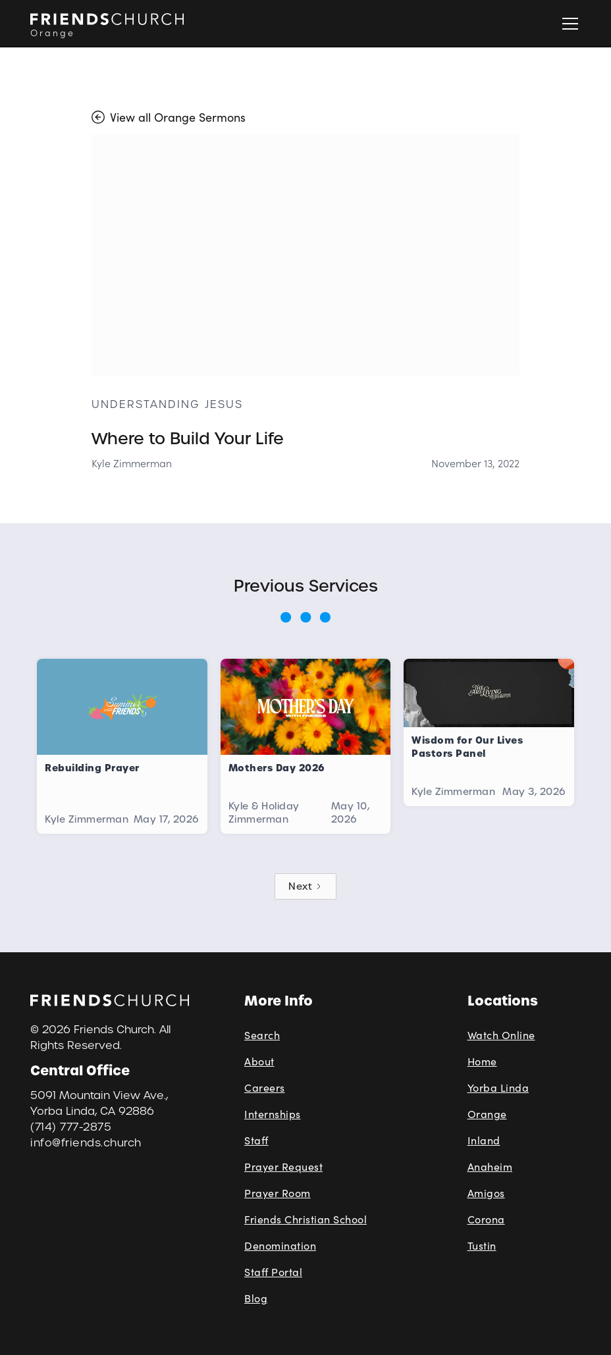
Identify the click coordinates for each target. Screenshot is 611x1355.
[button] (567, 23)
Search (262, 1035)
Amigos (486, 1193)
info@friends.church (86, 1143)
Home (482, 1061)
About (259, 1061)
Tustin (481, 1245)
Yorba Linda (498, 1087)
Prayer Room (277, 1193)
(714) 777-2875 (70, 1127)
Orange (487, 1114)
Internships (272, 1114)
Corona (486, 1219)
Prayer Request (283, 1166)
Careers (264, 1087)
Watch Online (501, 1035)
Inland (483, 1140)
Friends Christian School (305, 1219)
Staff (256, 1140)
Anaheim (490, 1166)
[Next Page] (305, 886)
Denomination (280, 1245)
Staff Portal (273, 1272)
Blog (255, 1298)
